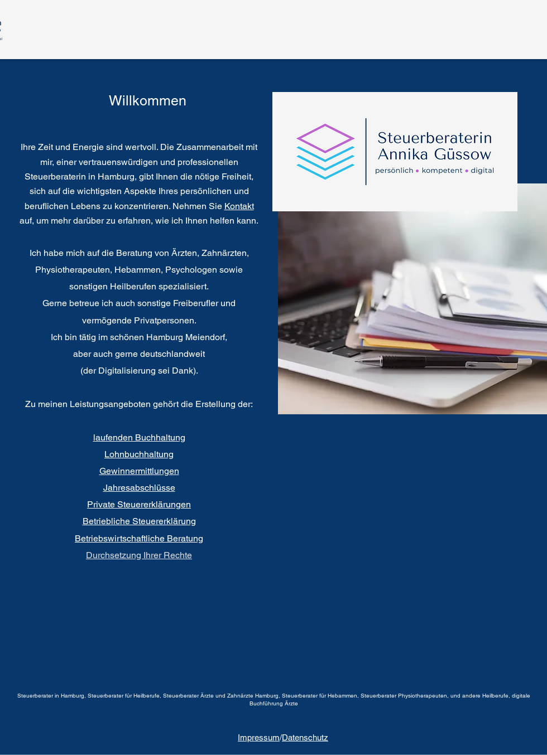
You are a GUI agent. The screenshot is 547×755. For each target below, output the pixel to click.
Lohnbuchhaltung (139, 454)
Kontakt (239, 206)
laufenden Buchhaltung (139, 437)
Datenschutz (305, 737)
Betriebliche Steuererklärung (139, 521)
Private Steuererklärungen (139, 504)
